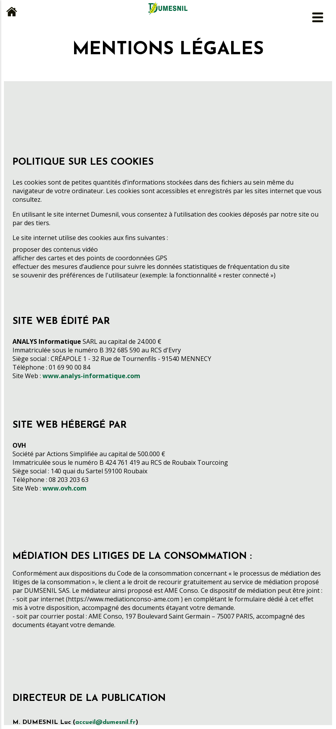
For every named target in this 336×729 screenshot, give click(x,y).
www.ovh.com (64, 488)
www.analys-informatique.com (91, 376)
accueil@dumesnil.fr (105, 722)
